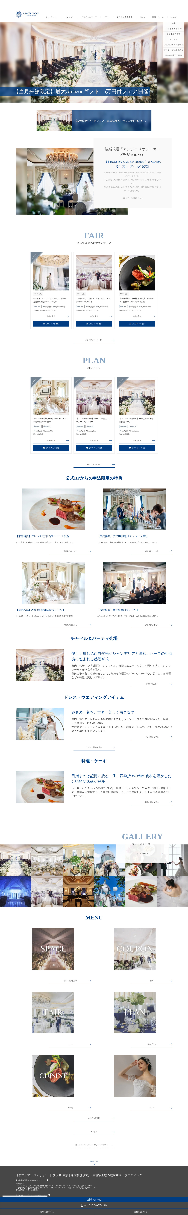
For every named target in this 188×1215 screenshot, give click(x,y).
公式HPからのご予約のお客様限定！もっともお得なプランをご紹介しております (128, 544)
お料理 (70, 1114)
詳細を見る (51, 316)
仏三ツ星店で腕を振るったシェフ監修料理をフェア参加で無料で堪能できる (44, 544)
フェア (70, 1050)
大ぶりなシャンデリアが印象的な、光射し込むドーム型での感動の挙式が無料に (127, 618)
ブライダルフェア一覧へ (94, 341)
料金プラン (152, 1050)
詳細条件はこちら (70, 553)
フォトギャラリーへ (142, 860)
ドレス (142, 17)
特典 (152, 987)
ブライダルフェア (89, 17)
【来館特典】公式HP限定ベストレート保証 (122, 538)
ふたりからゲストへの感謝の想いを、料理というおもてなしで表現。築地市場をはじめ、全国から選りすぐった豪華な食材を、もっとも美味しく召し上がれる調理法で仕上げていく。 (121, 796)
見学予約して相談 (51, 450)
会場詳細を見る (152, 687)
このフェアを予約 (51, 324)
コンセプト (69, 17)
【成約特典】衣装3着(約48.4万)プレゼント (40, 612)
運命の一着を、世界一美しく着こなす (103, 716)
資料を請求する (177, 1212)
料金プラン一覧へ (94, 466)
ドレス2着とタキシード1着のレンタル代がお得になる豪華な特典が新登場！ (45, 618)
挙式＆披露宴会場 (125, 17)
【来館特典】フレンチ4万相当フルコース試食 (42, 538)
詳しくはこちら (26, 1208)
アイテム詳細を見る (94, 752)
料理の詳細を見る (151, 808)
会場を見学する (157, 1212)
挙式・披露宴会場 (70, 987)
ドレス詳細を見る (151, 742)
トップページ (52, 17)
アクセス (94, 1138)
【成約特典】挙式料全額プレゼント (118, 612)
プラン (107, 17)
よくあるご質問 (94, 1124)
